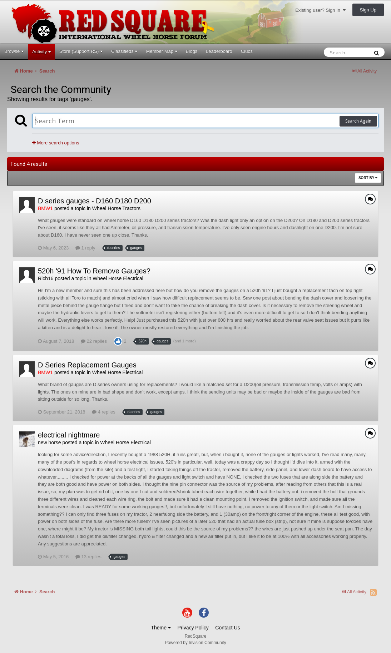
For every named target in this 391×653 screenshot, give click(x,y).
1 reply (85, 248)
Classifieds (124, 51)
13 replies (88, 556)
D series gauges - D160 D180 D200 (94, 201)
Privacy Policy (193, 627)
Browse (14, 51)
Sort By (367, 178)
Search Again (358, 121)
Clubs (247, 51)
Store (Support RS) (81, 51)
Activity (41, 51)
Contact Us (227, 627)
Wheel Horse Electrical (118, 278)
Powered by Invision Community (195, 642)
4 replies (103, 412)
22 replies (94, 341)
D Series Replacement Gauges (87, 365)
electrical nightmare (69, 435)
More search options (55, 142)
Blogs (192, 51)
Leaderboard (219, 51)
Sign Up (368, 10)
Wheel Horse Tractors (116, 208)
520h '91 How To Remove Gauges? (94, 271)
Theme (160, 627)
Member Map (161, 51)
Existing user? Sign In (320, 10)
